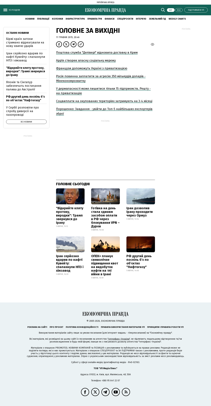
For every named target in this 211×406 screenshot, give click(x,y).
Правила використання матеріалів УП (123, 327)
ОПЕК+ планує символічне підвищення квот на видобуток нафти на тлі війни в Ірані (104, 265)
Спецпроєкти (125, 18)
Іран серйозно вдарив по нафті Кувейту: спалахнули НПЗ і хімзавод (69, 263)
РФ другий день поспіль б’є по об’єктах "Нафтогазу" (139, 261)
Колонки (57, 18)
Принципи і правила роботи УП (165, 327)
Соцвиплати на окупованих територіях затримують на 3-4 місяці (104, 101)
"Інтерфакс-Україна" (118, 339)
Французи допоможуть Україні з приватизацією (91, 68)
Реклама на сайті (37, 327)
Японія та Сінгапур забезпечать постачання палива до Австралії (23, 85)
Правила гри (94, 18)
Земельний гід (157, 18)
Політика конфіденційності (82, 327)
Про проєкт (56, 327)
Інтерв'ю (141, 18)
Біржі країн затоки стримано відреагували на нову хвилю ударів (25, 42)
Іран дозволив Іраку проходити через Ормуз (139, 211)
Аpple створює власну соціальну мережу (86, 60)
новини (29, 18)
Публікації (43, 18)
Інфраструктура (75, 18)
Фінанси (109, 18)
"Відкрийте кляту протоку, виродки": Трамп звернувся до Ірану (69, 215)
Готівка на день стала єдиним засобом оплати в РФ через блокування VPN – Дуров (105, 217)
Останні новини (17, 32)
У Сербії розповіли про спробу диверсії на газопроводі (22, 111)
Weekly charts (177, 18)
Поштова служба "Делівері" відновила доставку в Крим (97, 52)
